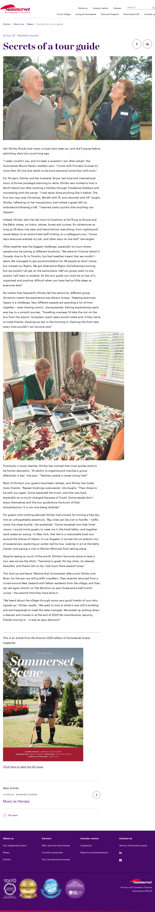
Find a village (64, 14)
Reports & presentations (94, 852)
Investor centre (100, 8)
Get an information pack (133, 845)
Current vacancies (52, 852)
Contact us (149, 14)
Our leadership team (14, 845)
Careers (117, 8)
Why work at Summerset (56, 845)
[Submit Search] (154, 8)
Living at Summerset (85, 14)
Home (6, 24)
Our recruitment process (56, 859)
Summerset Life (131, 14)
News (30, 24)
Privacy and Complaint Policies (136, 887)
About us (82, 8)
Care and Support (110, 14)
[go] (96, 795)
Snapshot (86, 845)
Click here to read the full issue (23, 766)
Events (7, 859)
